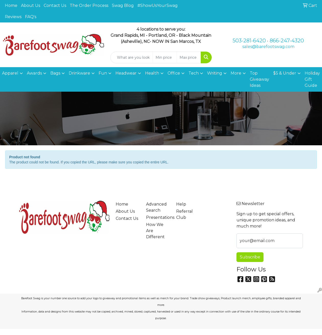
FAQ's (30, 16)
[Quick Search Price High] (189, 57)
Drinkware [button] (79, 73)
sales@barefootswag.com (268, 46)
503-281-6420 (249, 41)
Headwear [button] (126, 73)
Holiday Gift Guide (312, 79)
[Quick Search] (131, 57)
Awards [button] (34, 73)
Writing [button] (214, 73)
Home (11, 5)
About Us (30, 5)
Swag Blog (123, 5)
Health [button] (152, 73)
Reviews (13, 16)
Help (181, 204)
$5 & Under (284, 73)
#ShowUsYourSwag (157, 5)
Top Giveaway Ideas (259, 79)
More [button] (236, 73)
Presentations (158, 217)
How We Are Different (155, 230)
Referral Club (184, 214)
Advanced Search (156, 207)
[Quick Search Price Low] (165, 57)
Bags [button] (55, 73)
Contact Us (55, 5)
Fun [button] (103, 73)
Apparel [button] (10, 73)
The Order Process (89, 5)
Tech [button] (193, 73)
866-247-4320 (287, 41)
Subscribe (250, 257)
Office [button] (174, 73)
